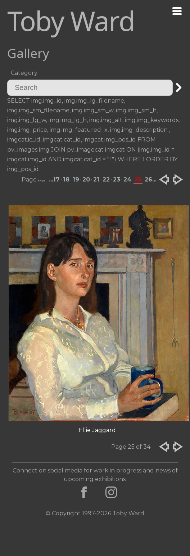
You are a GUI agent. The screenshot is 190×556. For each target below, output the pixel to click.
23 (116, 179)
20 (86, 179)
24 (127, 179)
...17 (54, 179)
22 (106, 179)
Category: (25, 73)
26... (151, 179)
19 (76, 179)
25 (138, 179)
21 (96, 179)
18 (66, 179)
